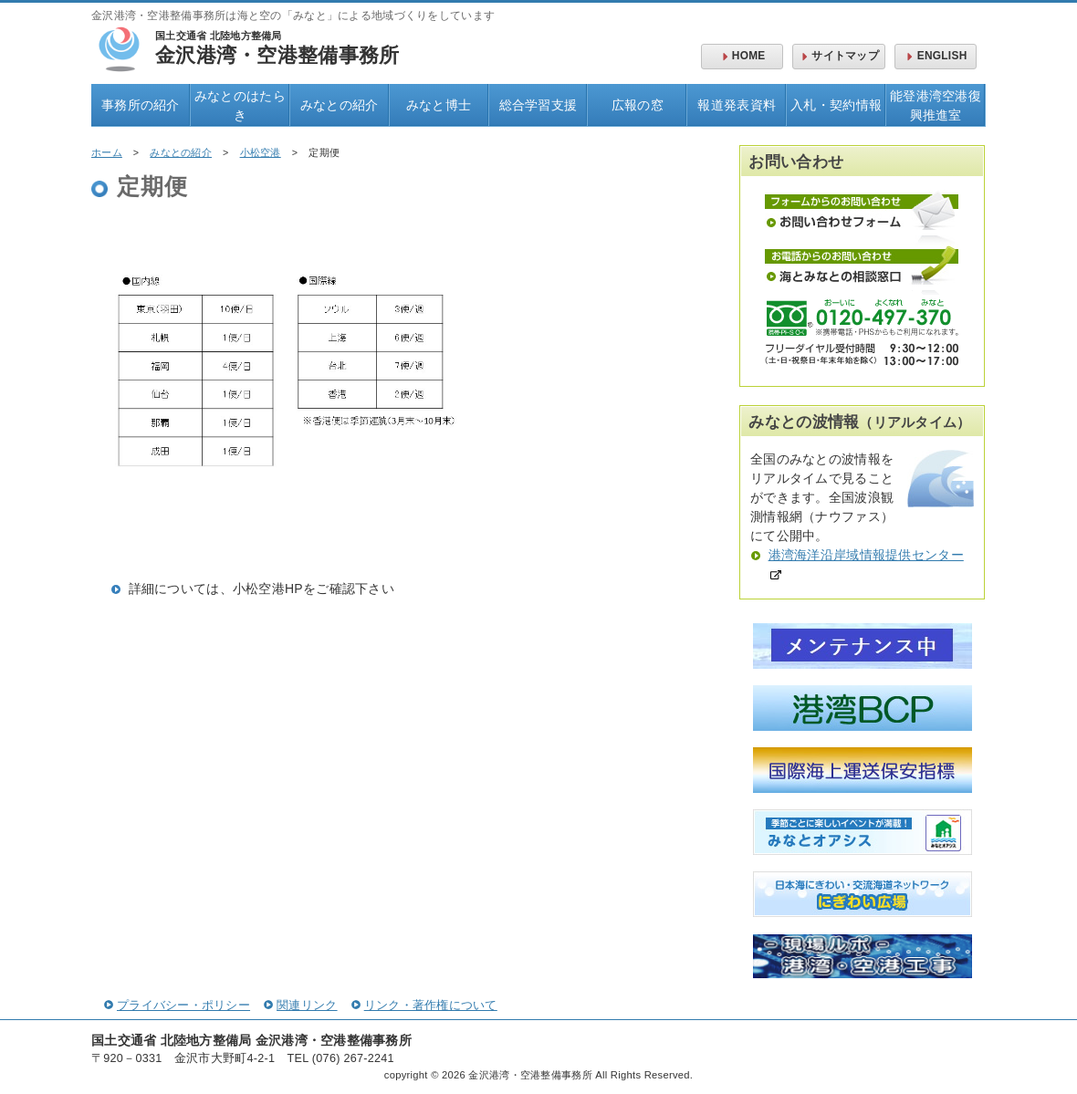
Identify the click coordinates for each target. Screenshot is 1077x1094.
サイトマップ (839, 56)
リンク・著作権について (424, 1005)
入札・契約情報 (836, 105)
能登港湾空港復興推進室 (935, 105)
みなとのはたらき (240, 105)
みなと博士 (438, 105)
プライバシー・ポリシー (177, 1005)
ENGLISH (935, 56)
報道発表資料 (736, 105)
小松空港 (260, 152)
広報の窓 (638, 105)
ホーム (106, 152)
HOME (742, 56)
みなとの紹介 (339, 105)
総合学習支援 (538, 105)
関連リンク (301, 1005)
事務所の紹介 (140, 105)
